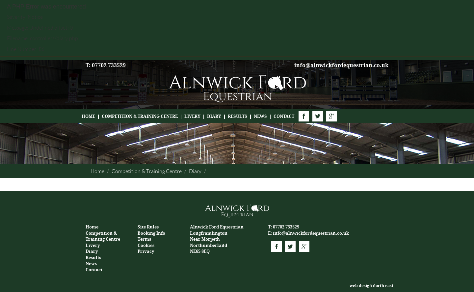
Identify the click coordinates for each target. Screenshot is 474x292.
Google (331, 116)
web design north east (371, 285)
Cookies (146, 245)
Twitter (317, 116)
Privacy (146, 251)
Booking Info (151, 233)
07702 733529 (286, 227)
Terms (144, 239)
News (260, 116)
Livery (192, 116)
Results (237, 116)
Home (88, 116)
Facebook (304, 116)
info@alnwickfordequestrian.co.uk (341, 65)
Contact (284, 116)
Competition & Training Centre (140, 116)
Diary (214, 116)
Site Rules (148, 227)
